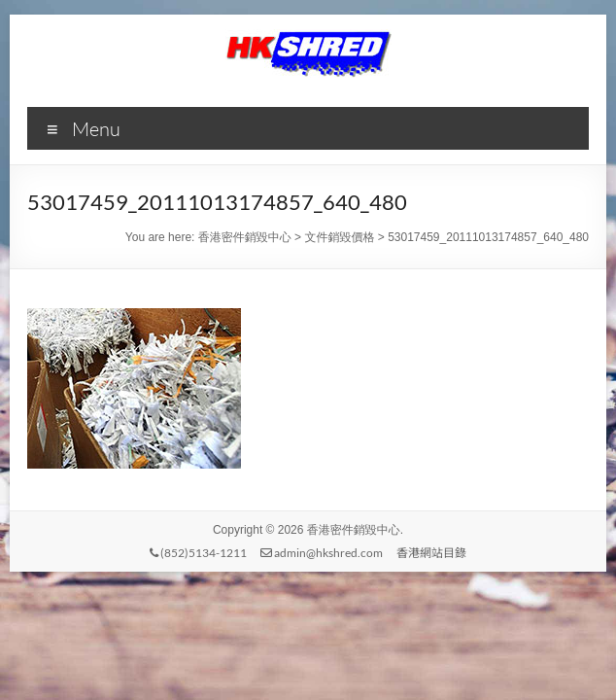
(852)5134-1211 (198, 552)
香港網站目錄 (431, 552)
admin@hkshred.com (321, 552)
